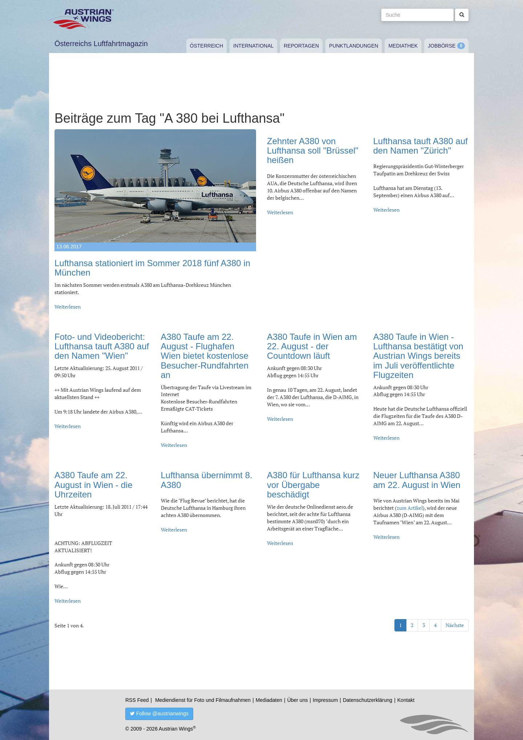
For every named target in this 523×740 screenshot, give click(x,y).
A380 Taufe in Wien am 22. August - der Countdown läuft (312, 346)
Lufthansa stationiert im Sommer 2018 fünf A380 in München (152, 267)
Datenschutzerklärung (367, 700)
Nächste (455, 625)
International (253, 46)
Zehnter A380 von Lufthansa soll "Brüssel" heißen (312, 150)
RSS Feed (137, 700)
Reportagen (301, 46)
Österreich (206, 46)
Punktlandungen (353, 46)
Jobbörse (441, 46)
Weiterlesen (67, 306)
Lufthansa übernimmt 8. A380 (206, 479)
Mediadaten (269, 700)
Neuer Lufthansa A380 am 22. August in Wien (417, 479)
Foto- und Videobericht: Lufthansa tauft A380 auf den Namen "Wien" (101, 346)
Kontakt (405, 700)
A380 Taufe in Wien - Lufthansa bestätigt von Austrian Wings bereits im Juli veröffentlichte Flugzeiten (418, 356)
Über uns (297, 700)
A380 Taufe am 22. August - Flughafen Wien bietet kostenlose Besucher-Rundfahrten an (204, 356)
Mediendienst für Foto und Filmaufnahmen (203, 700)
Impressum (325, 700)
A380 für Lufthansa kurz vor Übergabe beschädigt (313, 484)
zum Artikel (410, 507)
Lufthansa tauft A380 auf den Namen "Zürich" (420, 145)
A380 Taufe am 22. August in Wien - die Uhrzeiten (93, 484)
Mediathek (403, 46)
